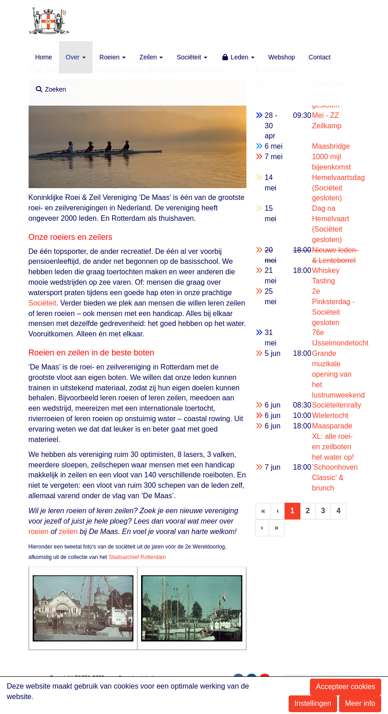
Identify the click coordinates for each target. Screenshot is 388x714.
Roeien (112, 57)
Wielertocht (330, 415)
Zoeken (50, 89)
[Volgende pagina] (262, 528)
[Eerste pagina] (263, 511)
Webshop (281, 57)
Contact (319, 57)
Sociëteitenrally (336, 405)
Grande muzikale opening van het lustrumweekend (338, 374)
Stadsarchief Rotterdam (137, 557)
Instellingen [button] (313, 703)
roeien (39, 531)
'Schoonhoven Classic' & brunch (335, 477)
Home (43, 57)
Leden (238, 57)
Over (76, 57)
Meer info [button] (360, 703)
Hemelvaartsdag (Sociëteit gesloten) (338, 188)
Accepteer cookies (345, 686)
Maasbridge (331, 146)
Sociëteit (192, 57)
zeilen (68, 531)
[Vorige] (277, 511)
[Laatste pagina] (277, 528)
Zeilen (151, 57)
